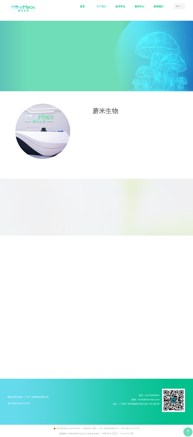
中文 (178, 6)
